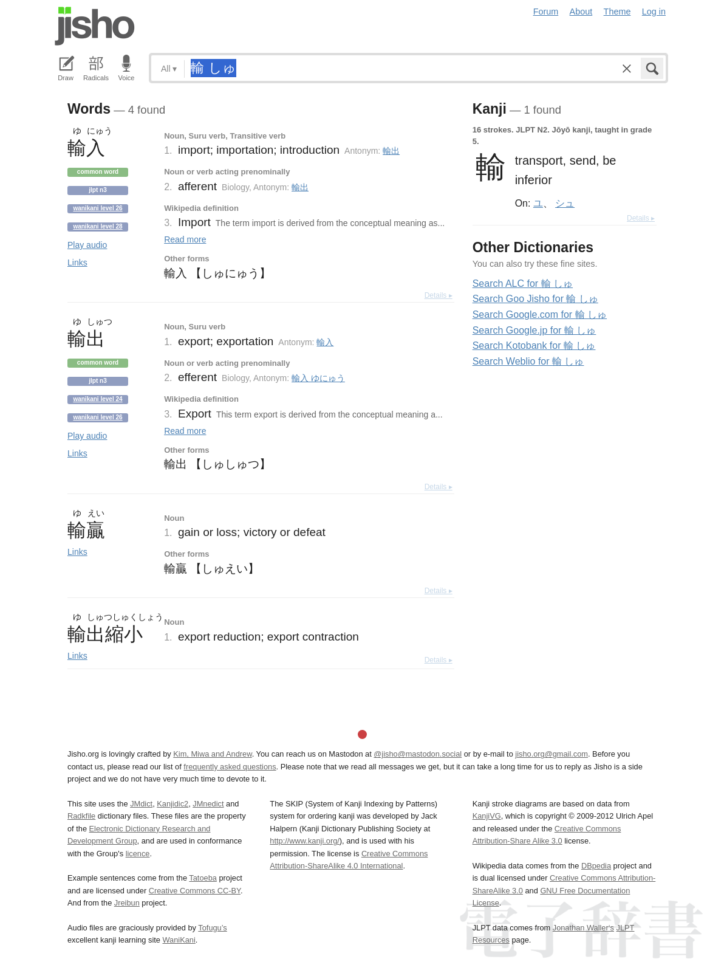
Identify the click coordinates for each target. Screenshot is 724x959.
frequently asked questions (229, 766)
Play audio (87, 245)
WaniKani (179, 939)
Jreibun (127, 902)
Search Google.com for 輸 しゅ (540, 314)
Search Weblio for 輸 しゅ (528, 361)
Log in (654, 11)
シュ (565, 203)
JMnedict (208, 803)
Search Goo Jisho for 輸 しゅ (535, 299)
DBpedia (596, 865)
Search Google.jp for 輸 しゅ (534, 330)
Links (77, 262)
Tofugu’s (212, 927)
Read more (185, 239)
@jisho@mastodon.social (418, 753)
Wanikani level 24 (97, 399)
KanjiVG (487, 815)
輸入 (324, 342)
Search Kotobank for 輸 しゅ (534, 345)
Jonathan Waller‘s (583, 927)
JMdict (141, 803)
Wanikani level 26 (97, 208)
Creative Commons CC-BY (195, 890)
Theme (617, 11)
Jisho (95, 26)
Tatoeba (203, 877)
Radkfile (81, 815)
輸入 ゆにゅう (318, 378)
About (581, 11)
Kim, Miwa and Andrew (212, 753)
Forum (546, 11)
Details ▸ (438, 295)
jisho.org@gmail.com (551, 753)
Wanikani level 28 (97, 226)
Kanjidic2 (172, 803)
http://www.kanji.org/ (305, 840)
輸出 (391, 151)
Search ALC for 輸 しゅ (523, 283)
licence (138, 853)
